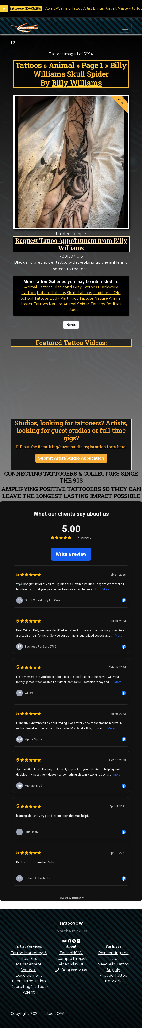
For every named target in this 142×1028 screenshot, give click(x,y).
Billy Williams (77, 83)
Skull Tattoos (79, 293)
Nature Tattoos (51, 293)
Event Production (29, 981)
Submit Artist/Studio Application (71, 458)
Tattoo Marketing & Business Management (29, 958)
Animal (61, 65)
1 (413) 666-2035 (71, 969)
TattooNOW (71, 953)
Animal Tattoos (38, 287)
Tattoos (28, 65)
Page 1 (92, 65)
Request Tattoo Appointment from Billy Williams (71, 244)
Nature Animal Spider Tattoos (77, 304)
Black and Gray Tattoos (75, 287)
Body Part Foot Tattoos (71, 298)
